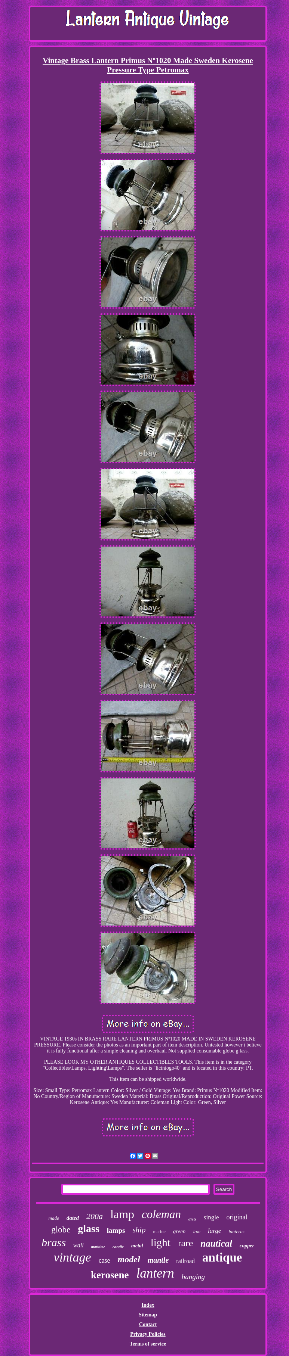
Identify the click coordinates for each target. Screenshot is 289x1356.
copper (247, 1245)
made (54, 1218)
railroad (185, 1261)
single (211, 1217)
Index (147, 1305)
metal (137, 1245)
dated (73, 1218)
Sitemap (148, 1315)
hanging (193, 1277)
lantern (155, 1273)
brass (53, 1242)
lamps (116, 1230)
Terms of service (148, 1344)
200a (94, 1216)
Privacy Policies (147, 1334)
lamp (122, 1214)
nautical (216, 1243)
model (129, 1259)
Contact (148, 1324)
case (104, 1260)
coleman (161, 1214)
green (179, 1231)
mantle (158, 1260)
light (160, 1242)
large (214, 1230)
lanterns (236, 1231)
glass (88, 1228)
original (236, 1217)
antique (222, 1257)
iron (196, 1231)
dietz (192, 1219)
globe (60, 1229)
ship (138, 1229)
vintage (72, 1257)
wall (78, 1245)
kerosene (110, 1275)
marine (159, 1231)
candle (118, 1246)
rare (185, 1243)
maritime (98, 1247)
